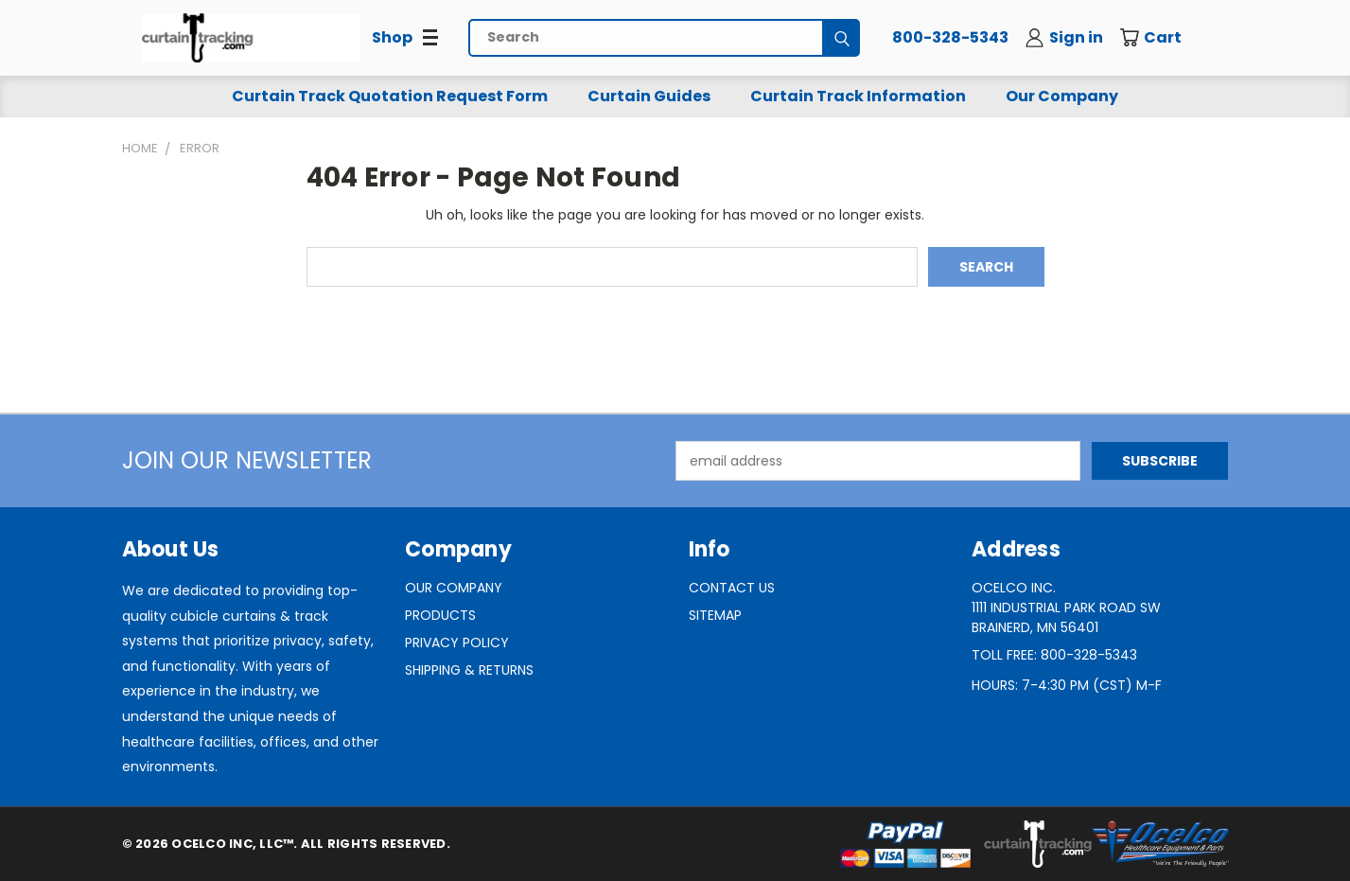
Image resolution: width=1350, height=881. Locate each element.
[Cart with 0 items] (1163, 37)
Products (440, 615)
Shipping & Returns (469, 670)
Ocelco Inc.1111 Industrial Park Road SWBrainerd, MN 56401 (1066, 607)
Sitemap (715, 615)
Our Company (1062, 96)
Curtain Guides (648, 96)
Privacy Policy (457, 642)
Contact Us (732, 587)
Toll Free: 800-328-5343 (1054, 654)
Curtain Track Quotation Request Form (390, 96)
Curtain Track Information (858, 96)
